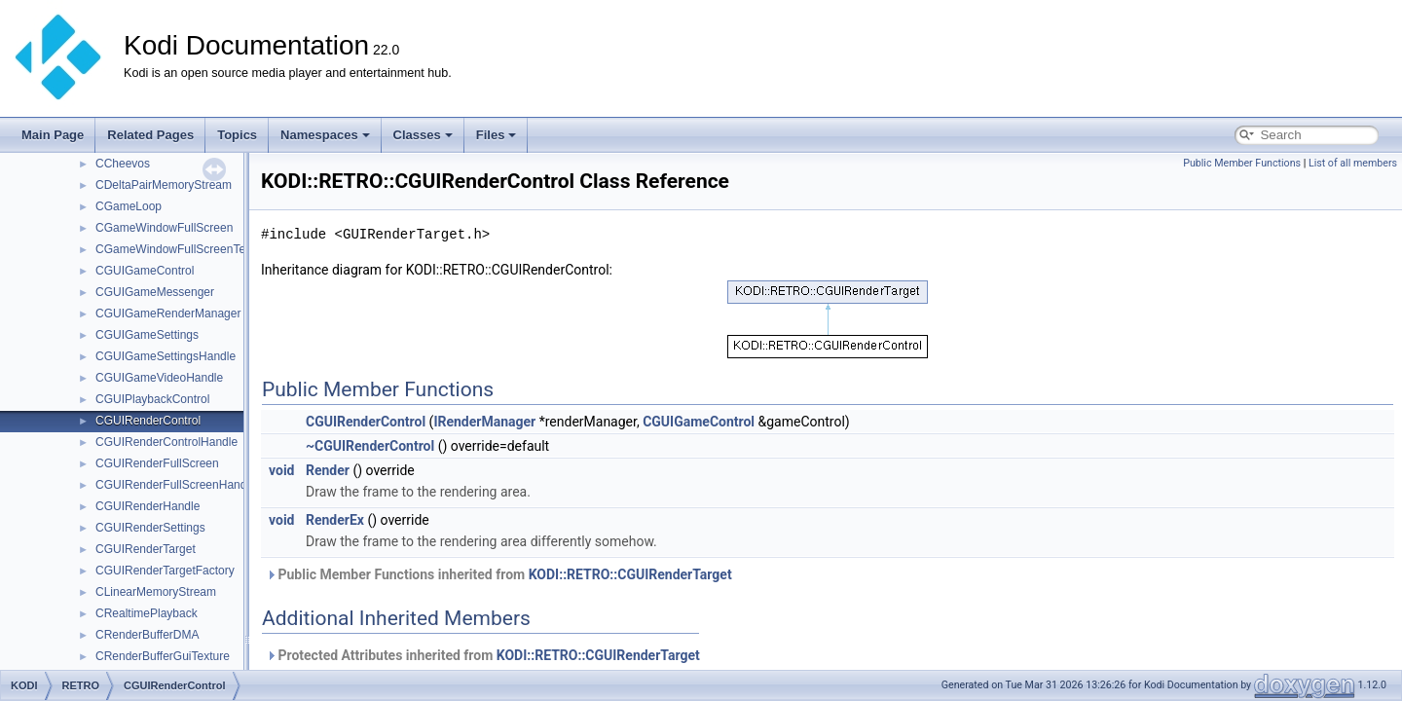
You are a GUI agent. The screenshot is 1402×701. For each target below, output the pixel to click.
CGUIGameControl (144, 270)
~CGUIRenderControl (370, 446)
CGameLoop (128, 206)
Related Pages (150, 135)
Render (328, 470)
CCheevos (122, 163)
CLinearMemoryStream (155, 592)
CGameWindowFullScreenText (174, 249)
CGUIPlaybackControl (152, 399)
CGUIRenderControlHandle (166, 442)
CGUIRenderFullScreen (157, 463)
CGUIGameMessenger (154, 292)
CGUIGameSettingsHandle (165, 356)
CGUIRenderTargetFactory (165, 570)
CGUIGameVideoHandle (159, 378)
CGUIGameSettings (147, 335)
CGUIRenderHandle (147, 506)
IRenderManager (484, 421)
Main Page (52, 135)
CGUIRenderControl (148, 420)
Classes (423, 135)
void (281, 470)
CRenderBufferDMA (147, 635)
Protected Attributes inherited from (483, 655)
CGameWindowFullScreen (164, 228)
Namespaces (325, 135)
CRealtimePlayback (146, 613)
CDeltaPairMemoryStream (163, 185)
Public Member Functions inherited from (499, 574)
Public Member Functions (1242, 163)
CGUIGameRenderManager (167, 313)
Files (496, 135)
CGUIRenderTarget (145, 549)
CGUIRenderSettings (150, 528)
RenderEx (335, 520)
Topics (237, 135)
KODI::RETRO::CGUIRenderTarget (630, 574)
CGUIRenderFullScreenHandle (175, 485)
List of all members (1353, 163)
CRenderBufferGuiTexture (162, 656)
